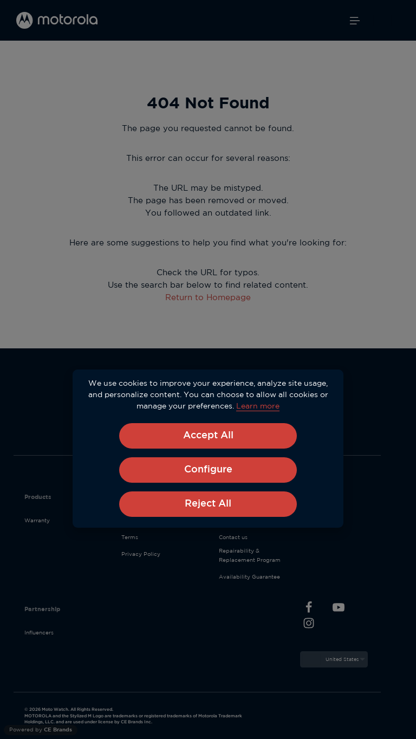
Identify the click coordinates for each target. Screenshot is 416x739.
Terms (129, 537)
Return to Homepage (208, 297)
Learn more (258, 406)
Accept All (208, 435)
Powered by (40, 730)
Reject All (208, 504)
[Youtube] (339, 609)
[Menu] (354, 20)
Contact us (233, 537)
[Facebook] (309, 609)
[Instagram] (309, 625)
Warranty (37, 520)
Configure (208, 469)
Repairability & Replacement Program (250, 555)
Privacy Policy (140, 554)
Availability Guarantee (249, 577)
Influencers (39, 633)
